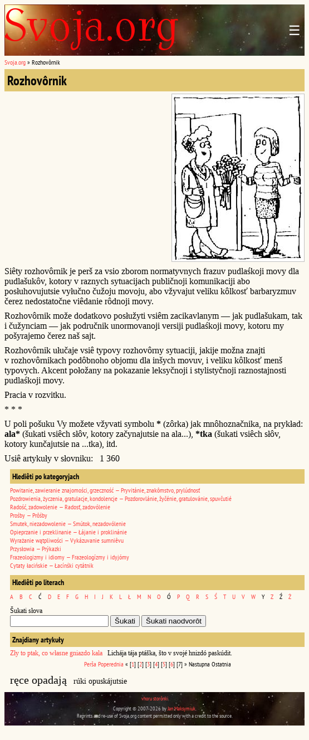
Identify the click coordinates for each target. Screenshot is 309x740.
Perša (90, 664)
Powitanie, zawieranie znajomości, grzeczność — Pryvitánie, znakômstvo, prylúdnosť (105, 490)
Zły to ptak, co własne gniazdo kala (56, 653)
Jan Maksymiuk (181, 708)
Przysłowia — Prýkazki (35, 548)
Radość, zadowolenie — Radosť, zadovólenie (60, 507)
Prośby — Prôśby (28, 515)
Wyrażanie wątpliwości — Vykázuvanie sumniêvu (67, 540)
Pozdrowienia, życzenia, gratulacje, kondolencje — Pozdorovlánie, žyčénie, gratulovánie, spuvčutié (121, 498)
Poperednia (111, 664)
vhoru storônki (154, 698)
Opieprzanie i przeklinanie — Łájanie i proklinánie (68, 532)
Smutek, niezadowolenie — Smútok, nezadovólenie (68, 523)
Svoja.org (15, 62)
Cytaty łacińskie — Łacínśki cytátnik (52, 565)
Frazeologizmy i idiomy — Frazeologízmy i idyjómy (69, 557)
